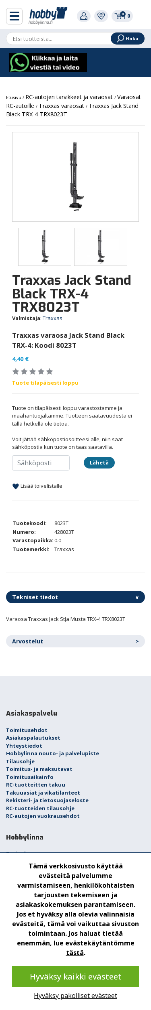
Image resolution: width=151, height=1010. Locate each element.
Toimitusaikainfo (30, 777)
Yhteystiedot (24, 745)
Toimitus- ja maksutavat (39, 769)
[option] (75, 177)
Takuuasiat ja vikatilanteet (43, 792)
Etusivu (14, 97)
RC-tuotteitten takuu (35, 784)
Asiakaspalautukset (33, 737)
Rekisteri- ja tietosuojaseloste (47, 800)
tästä (75, 952)
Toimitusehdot (27, 730)
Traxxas (52, 318)
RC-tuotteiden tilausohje (40, 808)
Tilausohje (20, 761)
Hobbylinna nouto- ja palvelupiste (52, 753)
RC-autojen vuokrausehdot (43, 815)
